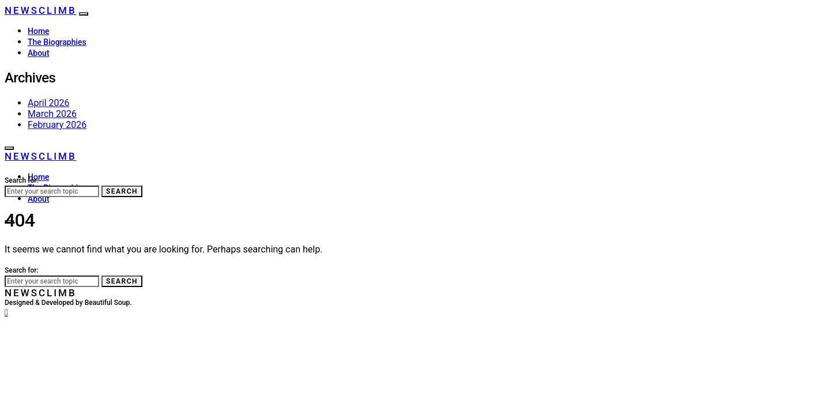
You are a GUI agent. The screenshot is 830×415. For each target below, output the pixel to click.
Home (39, 31)
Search (122, 191)
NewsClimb (41, 10)
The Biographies (57, 42)
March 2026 (52, 113)
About (39, 53)
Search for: (22, 180)
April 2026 (49, 102)
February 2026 (57, 124)
